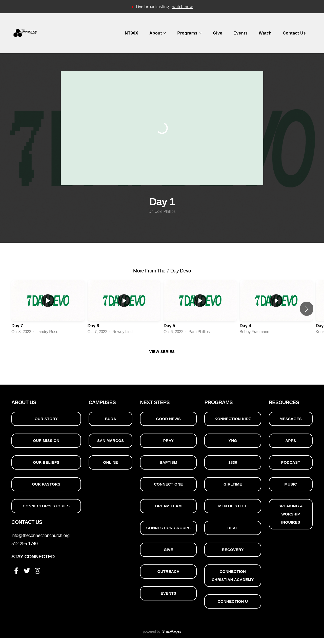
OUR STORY (46, 419)
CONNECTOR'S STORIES (46, 506)
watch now (182, 6)
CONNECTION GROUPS (168, 528)
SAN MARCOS (110, 440)
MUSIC (290, 484)
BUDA (110, 419)
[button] (306, 308)
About (157, 33)
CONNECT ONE (168, 484)
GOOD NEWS (168, 419)
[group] (48, 308)
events (168, 593)
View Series (162, 351)
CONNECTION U (233, 601)
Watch (265, 33)
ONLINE (110, 462)
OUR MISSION (46, 440)
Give (217, 33)
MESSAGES (291, 419)
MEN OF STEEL (232, 506)
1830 (232, 462)
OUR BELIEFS (46, 462)
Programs (189, 33)
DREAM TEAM (168, 506)
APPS (290, 440)
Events (240, 33)
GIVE (168, 549)
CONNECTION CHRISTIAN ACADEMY (233, 575)
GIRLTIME (233, 484)
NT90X (131, 33)
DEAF (233, 528)
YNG (233, 440)
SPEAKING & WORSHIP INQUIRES (290, 514)
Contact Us (294, 33)
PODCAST (290, 462)
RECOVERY (233, 549)
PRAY (168, 440)
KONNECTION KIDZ (232, 419)
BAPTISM (168, 462)
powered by (162, 631)
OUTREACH (168, 571)
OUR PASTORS (46, 484)
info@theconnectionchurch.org (40, 535)
